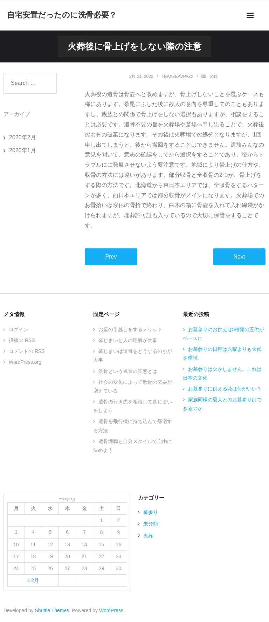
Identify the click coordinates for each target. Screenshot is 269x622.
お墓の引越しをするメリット (130, 329)
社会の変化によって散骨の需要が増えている (132, 386)
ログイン (18, 329)
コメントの (27, 351)
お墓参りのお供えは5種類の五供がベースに (223, 334)
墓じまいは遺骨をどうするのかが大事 (132, 355)
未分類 (150, 524)
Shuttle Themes (52, 610)
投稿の (22, 340)
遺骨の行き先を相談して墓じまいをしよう (132, 406)
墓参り (150, 512)
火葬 (213, 76)
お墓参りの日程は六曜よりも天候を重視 (222, 353)
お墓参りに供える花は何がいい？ (225, 389)
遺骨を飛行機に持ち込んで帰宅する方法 (132, 426)
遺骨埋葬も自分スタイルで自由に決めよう (132, 446)
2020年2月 (22, 137)
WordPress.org (25, 362)
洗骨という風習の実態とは (127, 371)
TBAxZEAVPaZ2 (177, 76)
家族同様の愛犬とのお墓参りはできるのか (222, 404)
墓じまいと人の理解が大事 (127, 340)
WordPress (111, 610)
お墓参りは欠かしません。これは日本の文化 (222, 373)
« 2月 (33, 580)
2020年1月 (22, 150)
